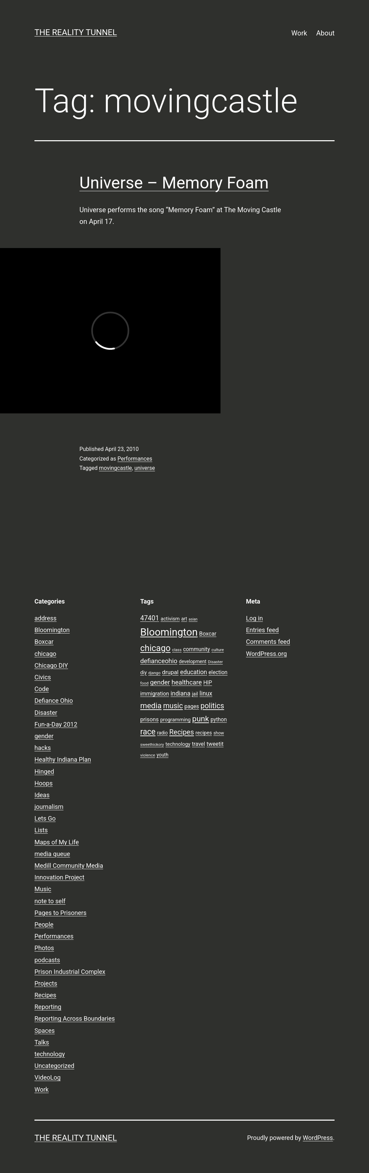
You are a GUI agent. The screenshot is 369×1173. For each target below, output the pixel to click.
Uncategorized (54, 1065)
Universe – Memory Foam (174, 183)
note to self (49, 901)
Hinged (44, 771)
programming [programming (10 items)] (175, 720)
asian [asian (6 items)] (193, 619)
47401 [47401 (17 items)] (149, 618)
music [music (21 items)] (173, 705)
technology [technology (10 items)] (177, 744)
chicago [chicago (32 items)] (155, 648)
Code (41, 688)
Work (299, 33)
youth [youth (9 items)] (162, 755)
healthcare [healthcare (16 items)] (187, 682)
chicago (45, 653)
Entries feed (262, 630)
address (45, 618)
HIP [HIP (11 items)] (207, 683)
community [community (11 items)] (196, 649)
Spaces (44, 1030)
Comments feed (268, 641)
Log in (254, 618)
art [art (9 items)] (184, 618)
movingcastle (115, 468)
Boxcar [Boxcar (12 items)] (207, 633)
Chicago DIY (51, 665)
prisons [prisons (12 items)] (149, 719)
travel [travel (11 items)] (198, 744)
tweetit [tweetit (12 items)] (214, 744)
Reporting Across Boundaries (74, 1018)
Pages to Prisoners (60, 912)
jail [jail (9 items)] (195, 694)
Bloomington (52, 630)
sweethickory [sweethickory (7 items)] (152, 744)
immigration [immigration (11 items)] (154, 694)
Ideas (42, 795)
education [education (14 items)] (193, 672)
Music (42, 889)
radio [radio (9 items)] (162, 732)
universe (144, 468)
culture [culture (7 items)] (218, 649)
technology (49, 1054)
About (325, 33)
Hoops (43, 783)
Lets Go (44, 818)
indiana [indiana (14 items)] (181, 693)
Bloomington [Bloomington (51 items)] (169, 632)
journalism (48, 806)
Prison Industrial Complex (69, 971)
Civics (42, 677)
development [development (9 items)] (192, 661)
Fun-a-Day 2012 (55, 724)
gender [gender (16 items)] (160, 682)
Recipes (45, 995)
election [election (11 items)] (217, 672)
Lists (41, 830)
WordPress (318, 1137)
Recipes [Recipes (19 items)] (181, 732)
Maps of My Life (56, 842)
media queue (52, 853)
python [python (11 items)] (219, 720)
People (43, 924)
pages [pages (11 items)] (191, 706)
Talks (41, 1042)
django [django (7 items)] (154, 672)
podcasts (47, 960)
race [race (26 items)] (147, 732)
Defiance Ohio (53, 700)
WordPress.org (266, 653)
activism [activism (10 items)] (170, 619)
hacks (42, 747)
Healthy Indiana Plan (62, 759)
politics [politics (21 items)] (212, 705)
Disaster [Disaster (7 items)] (215, 661)
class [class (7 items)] (177, 649)
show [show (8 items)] (218, 732)
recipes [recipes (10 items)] (203, 733)
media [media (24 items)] (151, 705)
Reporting (47, 1006)
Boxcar (43, 641)
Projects (45, 983)
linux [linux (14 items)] (205, 693)
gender (43, 736)
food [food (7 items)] (144, 683)
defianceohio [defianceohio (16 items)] (158, 661)
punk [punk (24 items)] (200, 718)
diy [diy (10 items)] (143, 672)
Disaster (45, 712)
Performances (134, 458)
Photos (44, 947)
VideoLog (47, 1077)
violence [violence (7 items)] (147, 755)
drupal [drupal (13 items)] (170, 672)
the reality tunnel (75, 32)
